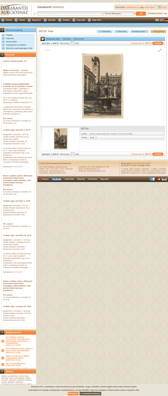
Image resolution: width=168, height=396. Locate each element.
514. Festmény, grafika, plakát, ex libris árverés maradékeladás (19, 350)
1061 (45, 167)
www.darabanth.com (56, 171)
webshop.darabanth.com (96, 171)
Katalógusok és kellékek (16, 45)
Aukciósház (69, 179)
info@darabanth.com (92, 169)
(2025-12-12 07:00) (20, 341)
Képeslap (10, 38)
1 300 (53, 43)
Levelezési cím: (84, 167)
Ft (58, 43)
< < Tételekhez (105, 32)
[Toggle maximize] (159, 50)
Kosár (164, 7)
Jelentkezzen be (132, 7)
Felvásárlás (92, 179)
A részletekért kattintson (90, 394)
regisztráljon (149, 7)
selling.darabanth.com (57, 173)
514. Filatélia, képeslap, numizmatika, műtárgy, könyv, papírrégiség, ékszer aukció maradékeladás (18, 340)
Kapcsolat (104, 179)
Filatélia (9, 35)
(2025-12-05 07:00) (20, 358)
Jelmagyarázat (158, 32)
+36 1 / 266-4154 (66, 169)
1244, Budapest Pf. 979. (100, 167)
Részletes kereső (155, 13)
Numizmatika (11, 42)
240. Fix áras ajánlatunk (15, 363)
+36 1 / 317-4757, (52, 169)
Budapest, (51, 167)
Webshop (81, 179)
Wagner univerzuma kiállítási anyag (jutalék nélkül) (17, 357)
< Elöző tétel (121, 32)
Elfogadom (73, 394)
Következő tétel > (139, 32)
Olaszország (79, 39)
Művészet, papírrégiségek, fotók (19, 48)
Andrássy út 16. (61, 167)
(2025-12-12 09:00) (15, 364)
